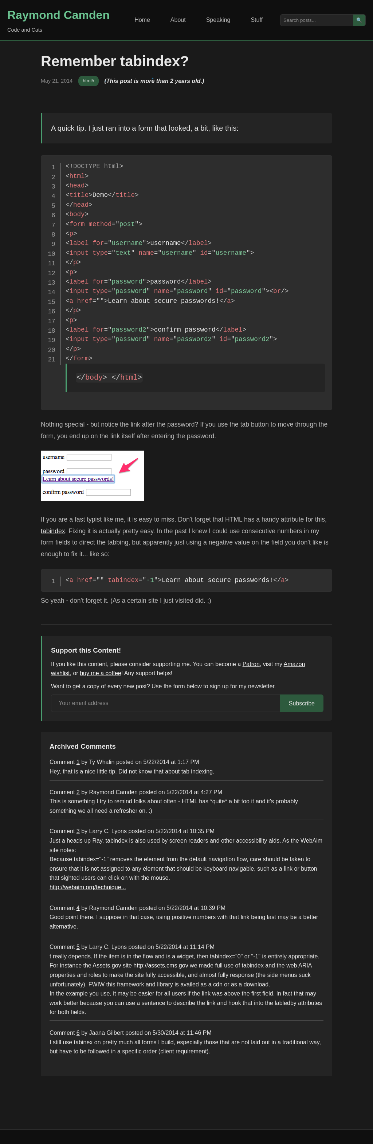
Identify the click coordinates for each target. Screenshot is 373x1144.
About (178, 20)
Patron (251, 664)
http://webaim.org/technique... (88, 887)
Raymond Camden (58, 14)
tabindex (53, 531)
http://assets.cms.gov (160, 965)
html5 (88, 80)
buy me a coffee (100, 673)
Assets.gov (107, 965)
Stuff (257, 20)
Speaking (218, 20)
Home (142, 20)
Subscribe (302, 703)
